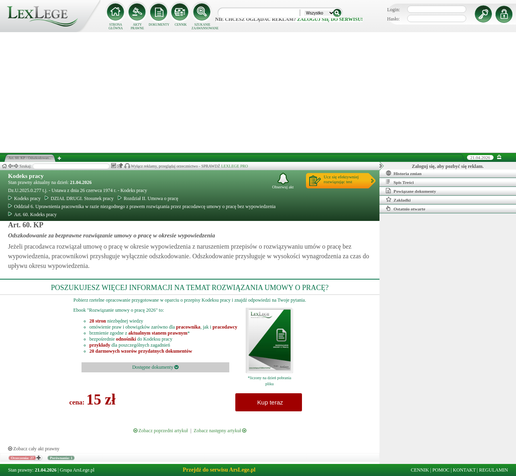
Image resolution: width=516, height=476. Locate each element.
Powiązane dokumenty (411, 191)
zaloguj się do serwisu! (330, 19)
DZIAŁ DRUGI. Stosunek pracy (79, 198)
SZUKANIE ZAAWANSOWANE (202, 26)
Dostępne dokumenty (155, 367)
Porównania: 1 (61, 458)
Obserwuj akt (283, 181)
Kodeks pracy (26, 176)
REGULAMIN (493, 470)
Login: (393, 9)
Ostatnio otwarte (405, 208)
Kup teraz (268, 402)
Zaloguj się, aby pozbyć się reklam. (448, 166)
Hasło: (393, 19)
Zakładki (398, 199)
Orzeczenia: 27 (22, 458)
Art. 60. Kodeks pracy (32, 214)
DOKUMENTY (159, 25)
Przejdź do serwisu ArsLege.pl (219, 470)
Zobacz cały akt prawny (33, 448)
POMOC (441, 470)
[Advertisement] (258, 92)
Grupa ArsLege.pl (77, 470)
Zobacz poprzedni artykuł (160, 430)
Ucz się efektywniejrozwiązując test (341, 179)
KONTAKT (464, 470)
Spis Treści (400, 182)
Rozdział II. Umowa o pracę (148, 198)
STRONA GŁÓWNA (115, 26)
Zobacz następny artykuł (220, 430)
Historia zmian (404, 173)
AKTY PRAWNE (137, 26)
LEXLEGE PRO (234, 166)
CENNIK (181, 25)
